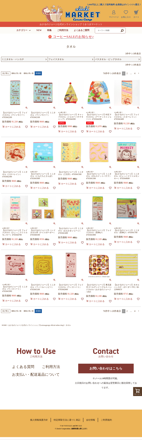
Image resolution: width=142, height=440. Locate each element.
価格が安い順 (16, 73)
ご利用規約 (106, 423)
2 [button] (127, 73)
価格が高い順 (29, 73)
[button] (138, 73)
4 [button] (134, 73)
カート (136, 17)
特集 (49, 30)
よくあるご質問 (81, 30)
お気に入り (126, 17)
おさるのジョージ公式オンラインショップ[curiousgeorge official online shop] (36, 325)
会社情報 (90, 423)
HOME (4, 325)
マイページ (114, 17)
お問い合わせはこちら (106, 370)
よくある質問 (23, 367)
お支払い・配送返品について (36, 375)
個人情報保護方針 (39, 423)
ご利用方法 (62, 30)
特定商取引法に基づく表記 (67, 423)
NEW (39, 30)
